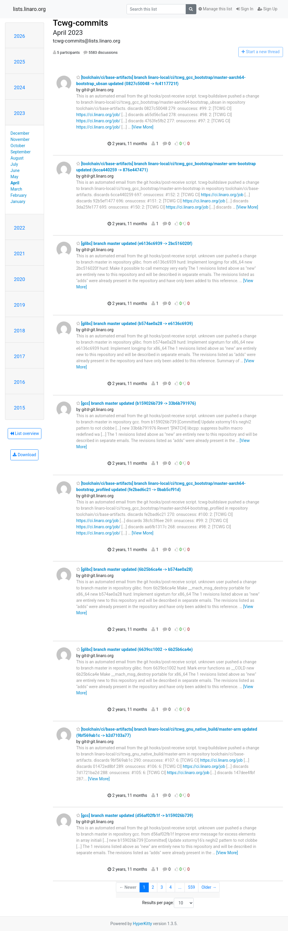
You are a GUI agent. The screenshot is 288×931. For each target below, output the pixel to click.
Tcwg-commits (80, 23)
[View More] (142, 127)
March (16, 189)
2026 (19, 36)
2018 (19, 331)
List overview (24, 433)
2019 (19, 305)
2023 (19, 113)
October (18, 145)
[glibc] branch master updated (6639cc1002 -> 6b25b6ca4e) (134, 649)
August (17, 158)
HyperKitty (142, 923)
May (14, 176)
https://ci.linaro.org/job (222, 194)
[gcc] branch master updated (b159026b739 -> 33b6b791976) (136, 403)
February (19, 195)
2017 (19, 356)
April (15, 183)
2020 (19, 279)
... (180, 887)
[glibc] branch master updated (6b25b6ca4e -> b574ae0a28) (134, 569)
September (21, 152)
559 (191, 887)
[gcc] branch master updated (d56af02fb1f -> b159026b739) (134, 815)
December (20, 133)
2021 (19, 253)
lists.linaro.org (29, 9)
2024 (19, 87)
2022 (19, 228)
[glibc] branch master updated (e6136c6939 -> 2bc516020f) (134, 243)
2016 (19, 382)
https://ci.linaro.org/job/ (98, 114)
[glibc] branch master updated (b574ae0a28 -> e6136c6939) (134, 323)
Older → (208, 887)
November (20, 139)
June (15, 170)
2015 (19, 408)
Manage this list (215, 9)
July (14, 164)
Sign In (244, 9)
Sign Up (267, 9)
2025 (19, 62)
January (18, 201)
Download (24, 454)
